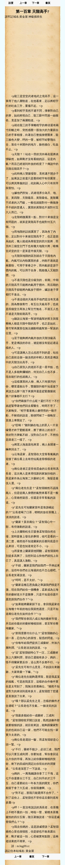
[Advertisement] (32, 56)
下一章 (35, 3)
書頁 (47, 3)
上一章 (23, 3)
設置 (10, 3)
